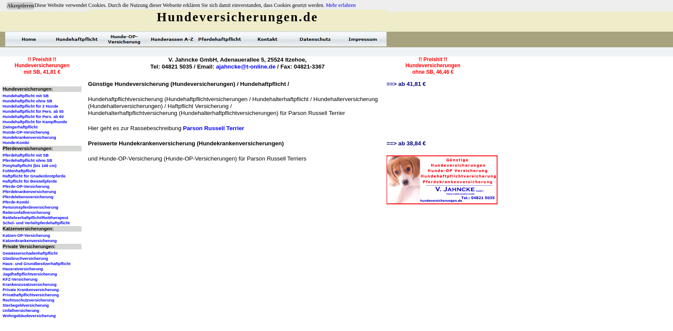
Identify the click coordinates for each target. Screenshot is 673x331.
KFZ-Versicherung (20, 279)
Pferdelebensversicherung (28, 197)
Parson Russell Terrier (213, 128)
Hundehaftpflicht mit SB (26, 96)
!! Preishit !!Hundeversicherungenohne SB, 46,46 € (433, 65)
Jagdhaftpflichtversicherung (30, 274)
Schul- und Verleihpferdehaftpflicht (36, 223)
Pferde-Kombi (16, 202)
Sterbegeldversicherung (26, 305)
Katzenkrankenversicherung (30, 241)
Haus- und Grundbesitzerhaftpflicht (37, 264)
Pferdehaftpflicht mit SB (26, 155)
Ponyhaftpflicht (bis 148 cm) (29, 166)
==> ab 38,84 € (406, 143)
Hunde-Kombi (16, 143)
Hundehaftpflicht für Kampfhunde (35, 122)
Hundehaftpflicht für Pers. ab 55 (33, 111)
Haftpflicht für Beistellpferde (30, 181)
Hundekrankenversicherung (29, 137)
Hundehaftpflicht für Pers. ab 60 (33, 117)
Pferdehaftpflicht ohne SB (27, 160)
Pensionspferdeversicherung (31, 207)
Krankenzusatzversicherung (29, 284)
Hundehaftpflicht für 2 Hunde (31, 106)
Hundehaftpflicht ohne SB (27, 101)
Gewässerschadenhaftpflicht (30, 253)
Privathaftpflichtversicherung (31, 295)
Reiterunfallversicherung (26, 212)
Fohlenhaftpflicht (19, 171)
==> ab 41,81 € (406, 84)
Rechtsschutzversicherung (28, 300)
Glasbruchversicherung (25, 258)
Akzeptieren (20, 6)
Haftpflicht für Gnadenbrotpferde (34, 176)
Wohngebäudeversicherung (29, 316)
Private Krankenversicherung (31, 290)
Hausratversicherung (23, 269)
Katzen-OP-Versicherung (26, 235)
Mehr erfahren (341, 5)
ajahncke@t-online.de (245, 66)
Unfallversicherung (21, 310)
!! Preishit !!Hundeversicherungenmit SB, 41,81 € (42, 65)
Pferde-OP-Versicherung (26, 186)
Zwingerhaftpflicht (20, 127)
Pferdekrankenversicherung (29, 192)
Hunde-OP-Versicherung (26, 132)
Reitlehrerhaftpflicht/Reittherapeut (35, 218)
